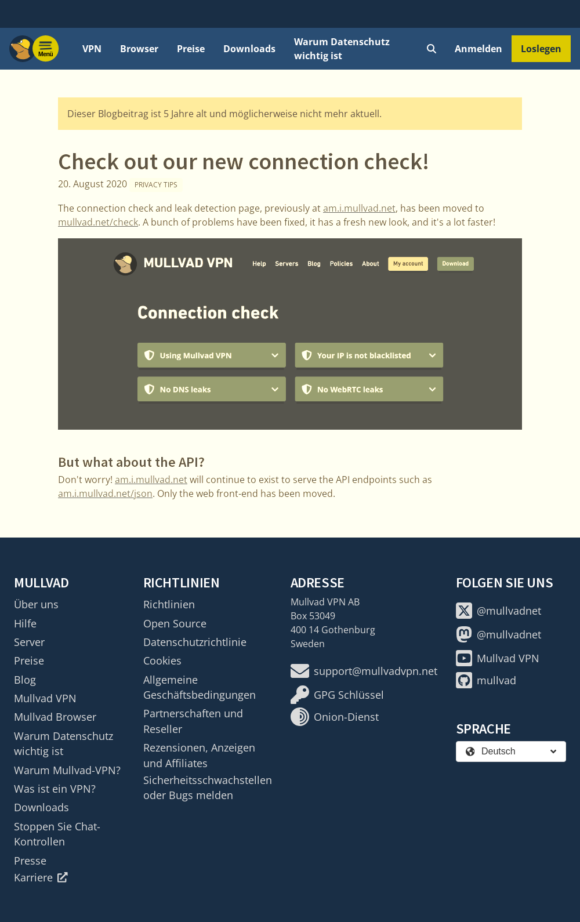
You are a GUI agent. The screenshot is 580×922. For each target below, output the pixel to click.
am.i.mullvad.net (359, 208)
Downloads (249, 48)
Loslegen (541, 48)
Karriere (41, 877)
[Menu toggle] (45, 48)
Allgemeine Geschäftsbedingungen (199, 687)
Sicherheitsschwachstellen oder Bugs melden (207, 787)
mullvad (486, 680)
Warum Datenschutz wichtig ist (342, 48)
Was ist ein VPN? (55, 789)
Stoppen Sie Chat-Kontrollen (57, 833)
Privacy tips (156, 185)
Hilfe (25, 623)
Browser (139, 48)
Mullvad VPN (45, 698)
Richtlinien (169, 604)
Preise (191, 48)
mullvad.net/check (98, 222)
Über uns (36, 604)
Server (29, 642)
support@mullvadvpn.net (364, 671)
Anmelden (478, 48)
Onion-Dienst (335, 716)
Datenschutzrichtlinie (194, 642)
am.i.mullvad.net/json (105, 493)
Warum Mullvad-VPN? (67, 770)
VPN (92, 48)
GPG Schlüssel (337, 694)
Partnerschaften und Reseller (193, 720)
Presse (30, 860)
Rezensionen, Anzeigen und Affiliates (199, 754)
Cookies (162, 660)
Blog (25, 680)
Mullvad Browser (55, 717)
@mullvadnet (498, 610)
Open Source (174, 623)
